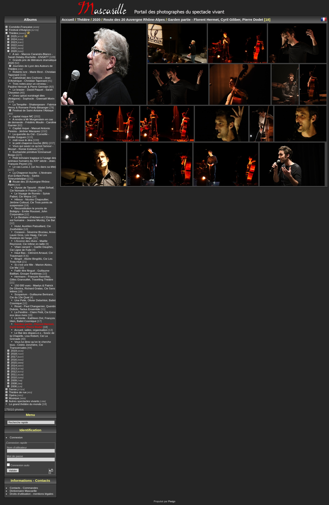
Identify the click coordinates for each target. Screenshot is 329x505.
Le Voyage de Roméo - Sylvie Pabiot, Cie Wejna (30, 195)
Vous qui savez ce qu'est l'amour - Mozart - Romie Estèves (30, 147)
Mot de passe (15, 456)
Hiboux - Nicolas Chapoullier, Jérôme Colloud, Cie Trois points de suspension (31, 202)
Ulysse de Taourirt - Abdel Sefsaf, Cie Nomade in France (32, 189)
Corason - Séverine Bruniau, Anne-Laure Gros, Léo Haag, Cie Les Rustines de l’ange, (33, 234)
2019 (14, 350)
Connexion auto (18, 465)
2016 (14, 359)
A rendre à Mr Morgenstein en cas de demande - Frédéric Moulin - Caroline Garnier (32, 122)
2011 (14, 374)
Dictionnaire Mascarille (23, 490)
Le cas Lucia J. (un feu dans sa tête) (34, 166)
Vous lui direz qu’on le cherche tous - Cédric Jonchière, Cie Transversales (30, 344)
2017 (14, 356)
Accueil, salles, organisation (31, 329)
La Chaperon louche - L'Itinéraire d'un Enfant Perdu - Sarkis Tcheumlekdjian (30, 175)
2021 (14, 48)
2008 (14, 383)
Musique (14, 398)
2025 (14, 36)
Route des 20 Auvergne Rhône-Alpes (134, 19)
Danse (13, 389)
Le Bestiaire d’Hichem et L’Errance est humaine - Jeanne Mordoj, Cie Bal (33, 219)
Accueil (68, 19)
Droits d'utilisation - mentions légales (31, 493)
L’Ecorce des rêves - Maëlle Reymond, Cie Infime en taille (29, 242)
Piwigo (171, 501)
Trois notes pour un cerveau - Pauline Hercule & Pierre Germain (28, 85)
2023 (14, 42)
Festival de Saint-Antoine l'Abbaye (33, 110)
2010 (14, 377)
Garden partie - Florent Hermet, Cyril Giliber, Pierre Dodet (32, 325)
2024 (14, 39)
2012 (14, 371)
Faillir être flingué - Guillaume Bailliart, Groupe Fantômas (30, 272)
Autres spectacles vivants (24, 401)
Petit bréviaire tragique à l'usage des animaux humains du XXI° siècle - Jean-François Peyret (32, 160)
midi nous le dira (22, 140)
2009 (14, 380)
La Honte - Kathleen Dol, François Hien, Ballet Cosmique (32, 319)
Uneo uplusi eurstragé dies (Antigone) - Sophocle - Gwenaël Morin (31, 97)
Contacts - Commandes (24, 487)
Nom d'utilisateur (17, 447)
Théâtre (13, 32)
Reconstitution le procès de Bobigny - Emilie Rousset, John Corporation (28, 211)
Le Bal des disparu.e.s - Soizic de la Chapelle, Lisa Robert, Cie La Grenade (32, 335)
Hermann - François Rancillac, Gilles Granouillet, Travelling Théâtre (31, 278)
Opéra (12, 395)
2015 (14, 362)
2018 (14, 353)
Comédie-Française (20, 26)
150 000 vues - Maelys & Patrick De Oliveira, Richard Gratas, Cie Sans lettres (32, 288)
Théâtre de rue (18, 392)
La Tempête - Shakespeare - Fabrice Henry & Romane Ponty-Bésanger (32, 106)
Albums (30, 19)
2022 (14, 45)
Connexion (16, 437)
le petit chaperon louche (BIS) (30, 142)
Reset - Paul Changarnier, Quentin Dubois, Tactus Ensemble (33, 308)
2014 (14, 365)
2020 (14, 51)
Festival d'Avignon (20, 29)
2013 (14, 368)
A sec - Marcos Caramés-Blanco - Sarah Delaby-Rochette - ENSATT (30, 55)
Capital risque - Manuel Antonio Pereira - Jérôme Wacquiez (29, 130)
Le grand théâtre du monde (25, 404)
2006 (14, 386)
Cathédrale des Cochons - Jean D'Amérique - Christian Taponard (29, 79)
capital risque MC (23, 116)
